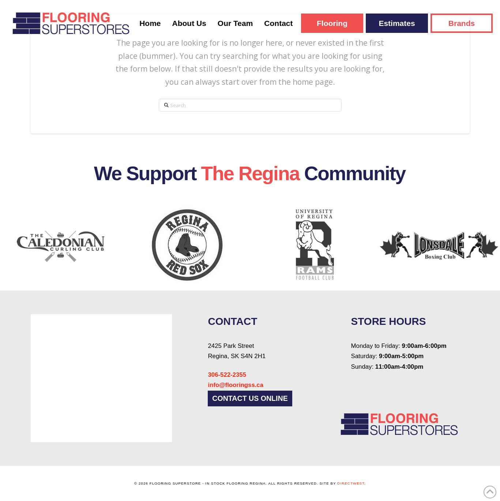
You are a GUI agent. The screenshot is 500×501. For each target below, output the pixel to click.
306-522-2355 (227, 374)
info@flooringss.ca (235, 385)
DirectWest (350, 483)
